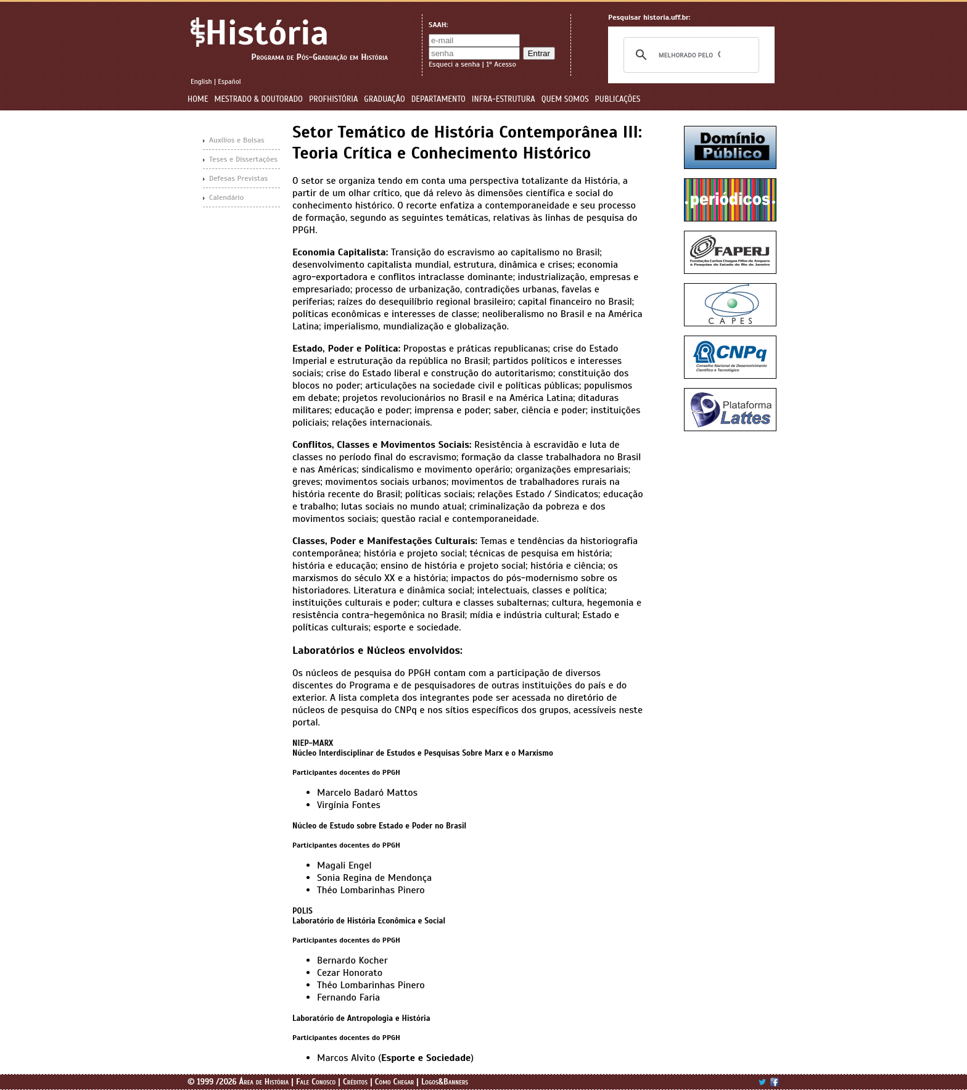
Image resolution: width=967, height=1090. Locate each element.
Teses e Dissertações (243, 159)
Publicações (618, 99)
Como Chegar (394, 1082)
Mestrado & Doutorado (259, 99)
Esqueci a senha (454, 64)
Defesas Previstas (238, 178)
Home (197, 99)
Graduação (384, 99)
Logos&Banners (444, 1082)
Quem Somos (565, 99)
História (267, 33)
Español (229, 81)
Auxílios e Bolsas (237, 140)
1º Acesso (501, 64)
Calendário (226, 197)
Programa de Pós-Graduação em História (319, 57)
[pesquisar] (689, 54)
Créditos (355, 1082)
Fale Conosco (315, 1082)
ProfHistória (333, 99)
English (201, 81)
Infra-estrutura (503, 99)
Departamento (438, 99)
